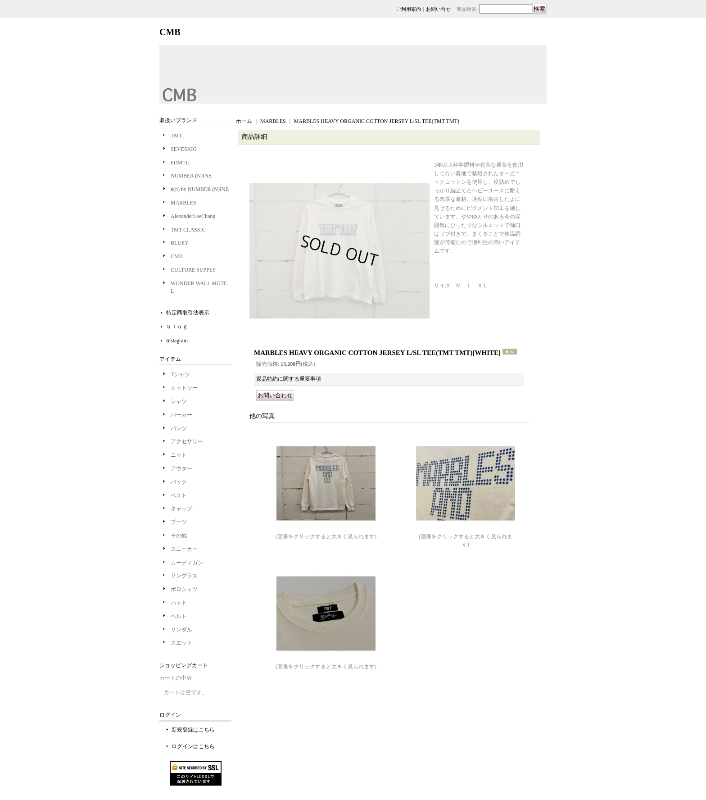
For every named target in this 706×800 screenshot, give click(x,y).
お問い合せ (438, 9)
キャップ (181, 508)
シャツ (179, 401)
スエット (181, 643)
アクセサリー (187, 441)
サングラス (184, 576)
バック (179, 482)
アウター (181, 468)
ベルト (179, 616)
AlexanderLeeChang (193, 216)
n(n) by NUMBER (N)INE (200, 189)
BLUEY (180, 243)
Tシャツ (180, 374)
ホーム (244, 121)
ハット (179, 603)
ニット (179, 455)
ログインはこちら (193, 746)
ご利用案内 (408, 9)
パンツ (179, 428)
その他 (179, 535)
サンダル (181, 630)
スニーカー (184, 549)
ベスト (179, 495)
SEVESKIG (184, 149)
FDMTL (180, 162)
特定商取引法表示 (187, 312)
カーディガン (187, 562)
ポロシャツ (184, 589)
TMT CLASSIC (188, 230)
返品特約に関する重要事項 (288, 379)
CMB (177, 256)
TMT (176, 135)
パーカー (181, 415)
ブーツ (179, 522)
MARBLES (183, 203)
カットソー (184, 388)
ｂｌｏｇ (177, 326)
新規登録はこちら (193, 730)
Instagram (177, 340)
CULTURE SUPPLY (193, 270)
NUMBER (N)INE (191, 176)
